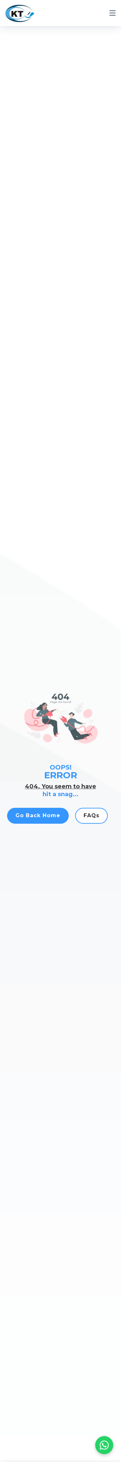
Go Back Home (37, 819)
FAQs (91, 819)
